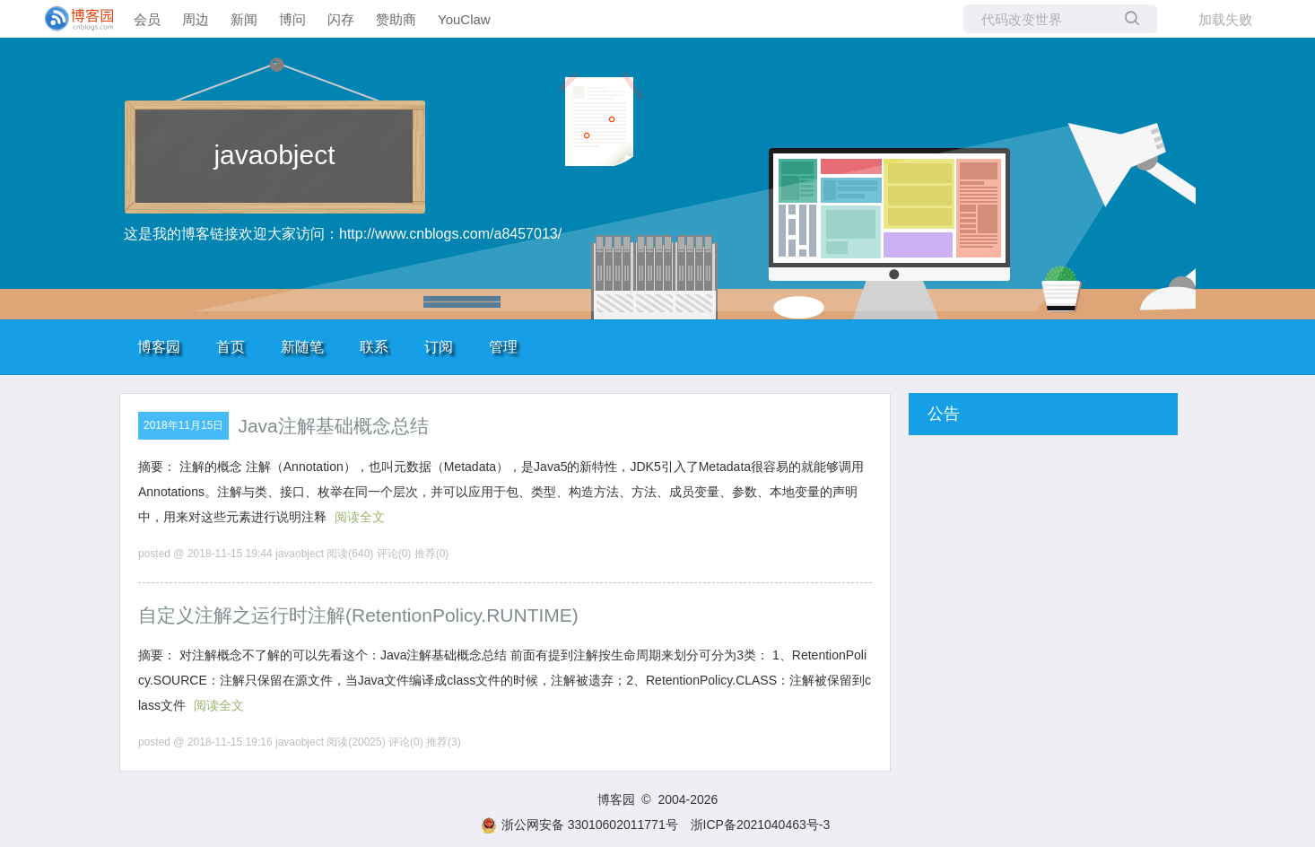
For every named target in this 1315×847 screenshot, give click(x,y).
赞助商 (396, 19)
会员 (147, 19)
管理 (503, 346)
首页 (230, 346)
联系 (374, 346)
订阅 (438, 346)
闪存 (340, 19)
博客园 (158, 346)
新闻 (244, 19)
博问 (292, 19)
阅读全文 (360, 517)
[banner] (72, 18)
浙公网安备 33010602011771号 (579, 824)
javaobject (274, 155)
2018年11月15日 (183, 425)
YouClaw (464, 19)
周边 (195, 19)
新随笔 (302, 346)
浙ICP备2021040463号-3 (761, 824)
